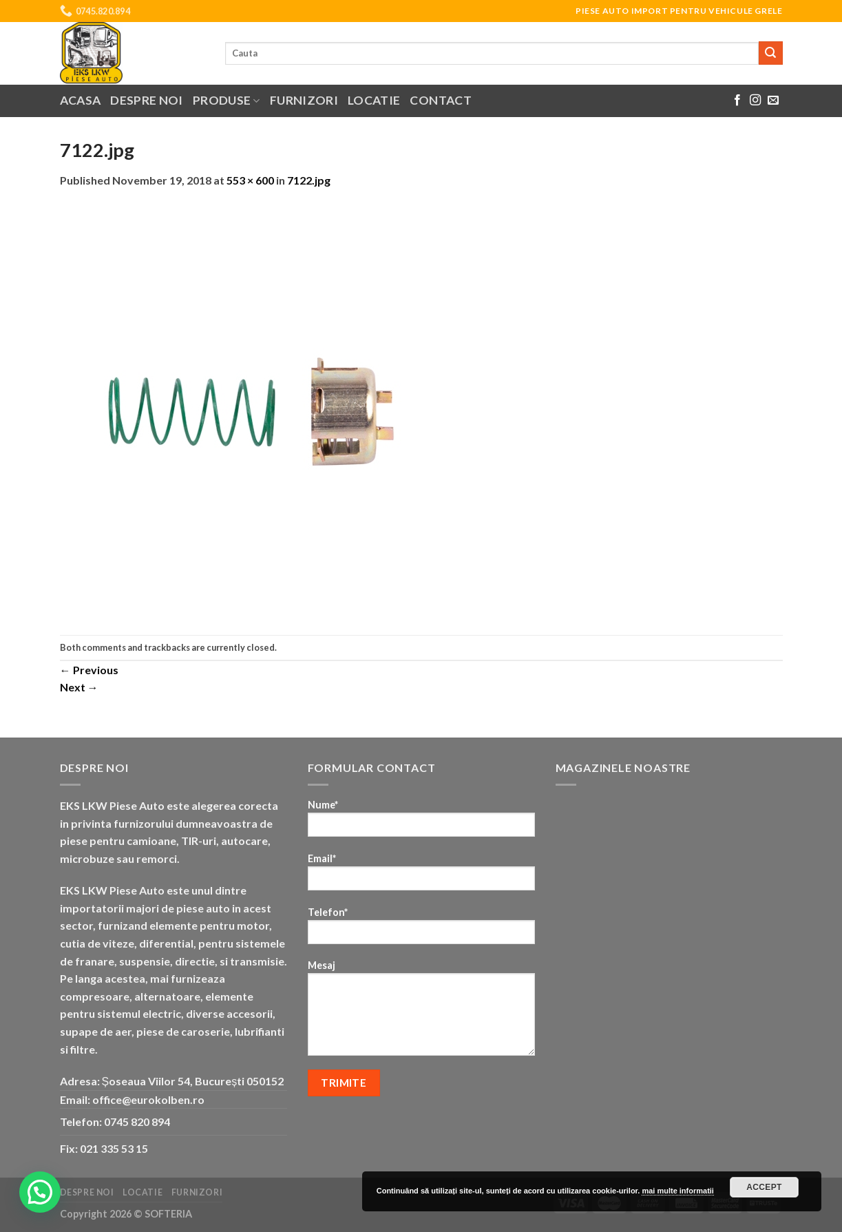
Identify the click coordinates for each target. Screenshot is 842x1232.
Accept (764, 1187)
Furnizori (304, 100)
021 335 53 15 (114, 1148)
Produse (226, 100)
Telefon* (421, 930)
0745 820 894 (137, 1121)
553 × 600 (250, 180)
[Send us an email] (773, 100)
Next (79, 686)
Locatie (374, 100)
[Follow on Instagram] (755, 100)
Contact (440, 100)
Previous (89, 669)
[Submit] (770, 53)
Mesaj (421, 1012)
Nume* (421, 822)
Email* (421, 876)
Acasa (80, 100)
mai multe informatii (678, 1191)
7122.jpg (308, 180)
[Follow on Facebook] (737, 100)
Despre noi (146, 100)
